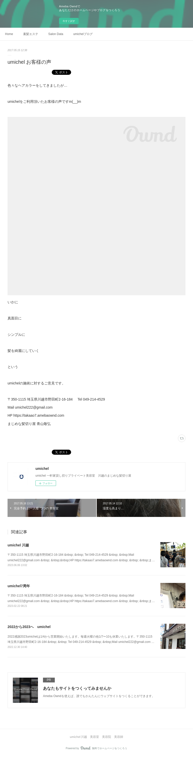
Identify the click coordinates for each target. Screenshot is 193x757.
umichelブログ (82, 34)
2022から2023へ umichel (29, 627)
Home (9, 34)
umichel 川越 (18, 545)
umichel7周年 (19, 586)
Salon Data (55, 34)
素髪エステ (30, 34)
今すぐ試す (69, 21)
